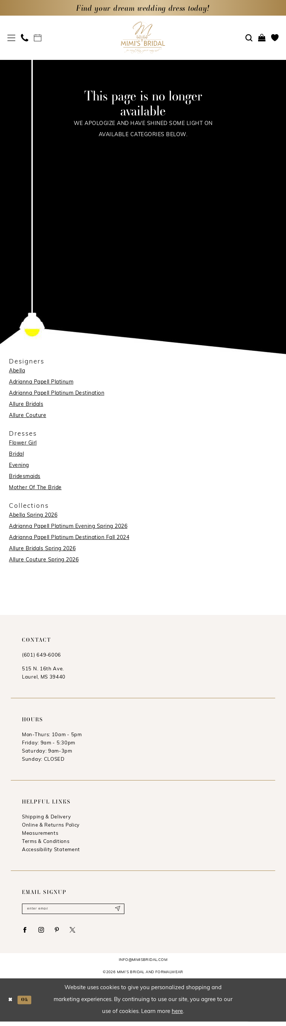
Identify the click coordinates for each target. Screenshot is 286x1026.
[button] (11, 38)
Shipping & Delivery (46, 817)
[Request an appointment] (37, 37)
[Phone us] (24, 37)
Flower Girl (23, 443)
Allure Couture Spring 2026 (44, 560)
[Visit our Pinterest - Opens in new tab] (64, 933)
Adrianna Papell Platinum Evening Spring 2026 (68, 526)
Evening (19, 465)
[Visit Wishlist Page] (275, 37)
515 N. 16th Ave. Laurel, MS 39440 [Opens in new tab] (44, 673)
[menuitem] (11, 38)
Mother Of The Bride (35, 488)
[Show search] (249, 38)
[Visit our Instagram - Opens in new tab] (45, 933)
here (177, 1016)
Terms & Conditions (46, 841)
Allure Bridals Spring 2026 (42, 549)
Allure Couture (27, 416)
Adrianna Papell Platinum (41, 382)
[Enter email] (73, 910)
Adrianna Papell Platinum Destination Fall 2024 (69, 538)
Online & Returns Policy (51, 825)
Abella (17, 371)
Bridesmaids (25, 477)
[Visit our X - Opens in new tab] (81, 933)
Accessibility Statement (51, 849)
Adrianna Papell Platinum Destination (56, 393)
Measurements (40, 833)
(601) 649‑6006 (41, 655)
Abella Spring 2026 (33, 515)
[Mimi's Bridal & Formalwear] (143, 37)
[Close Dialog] (11, 1004)
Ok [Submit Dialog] (28, 1004)
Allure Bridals (26, 404)
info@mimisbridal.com (143, 964)
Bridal (16, 454)
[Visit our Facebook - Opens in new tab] (26, 933)
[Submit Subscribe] (116, 910)
